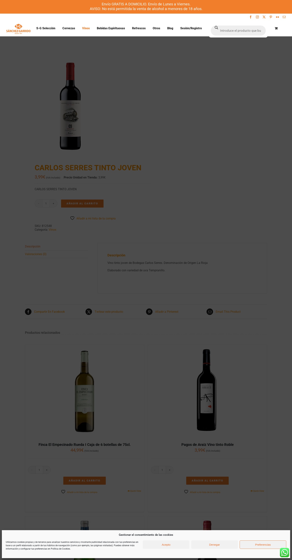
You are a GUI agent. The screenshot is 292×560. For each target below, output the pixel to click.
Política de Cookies (60, 549)
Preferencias (263, 544)
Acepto (166, 544)
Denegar (214, 544)
